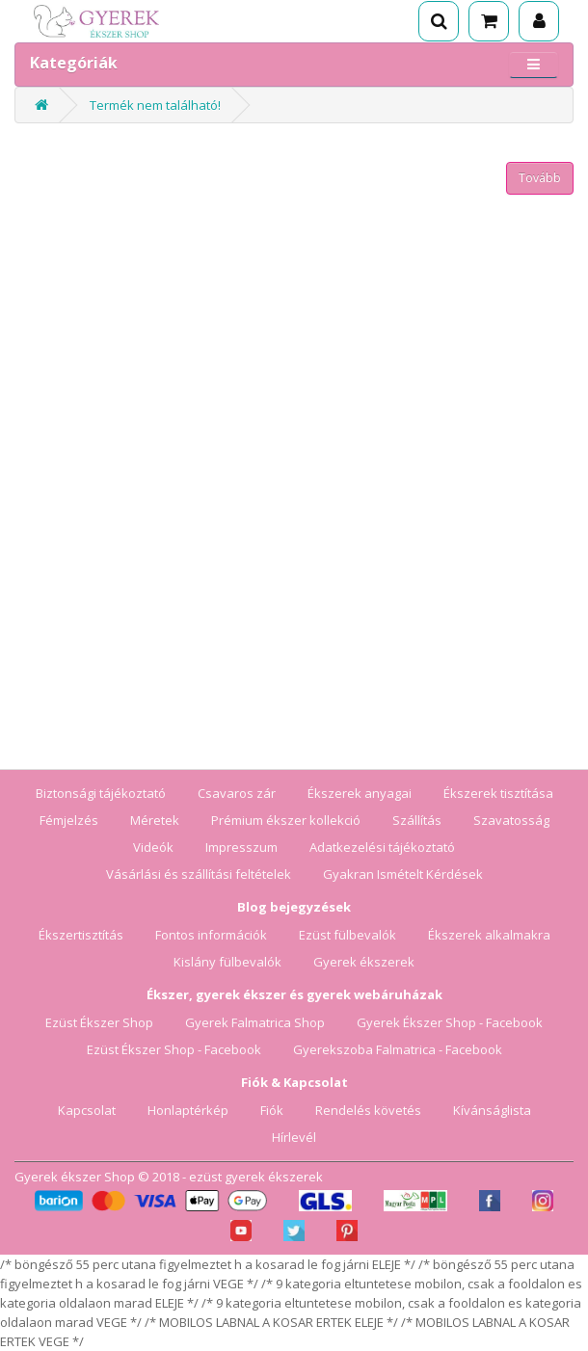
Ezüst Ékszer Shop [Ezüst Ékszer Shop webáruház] (99, 1022)
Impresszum (241, 847)
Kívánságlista (492, 1110)
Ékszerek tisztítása (498, 793)
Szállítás (416, 820)
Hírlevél (294, 1137)
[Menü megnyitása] (533, 64)
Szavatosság (511, 820)
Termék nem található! (155, 105)
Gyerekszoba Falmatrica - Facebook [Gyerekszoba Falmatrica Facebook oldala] (397, 1049)
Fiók (271, 1110)
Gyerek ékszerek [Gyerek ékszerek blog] (363, 961)
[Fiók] (539, 21)
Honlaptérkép (187, 1110)
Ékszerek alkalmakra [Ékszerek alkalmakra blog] (489, 934)
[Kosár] (488, 21)
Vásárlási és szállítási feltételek (198, 874)
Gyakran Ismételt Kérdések (403, 874)
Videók (153, 847)
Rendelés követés (368, 1110)
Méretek (154, 820)
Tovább (540, 178)
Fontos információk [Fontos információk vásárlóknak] (211, 934)
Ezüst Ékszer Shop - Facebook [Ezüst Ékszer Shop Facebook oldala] (174, 1049)
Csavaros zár (237, 793)
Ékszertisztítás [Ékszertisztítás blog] (81, 934)
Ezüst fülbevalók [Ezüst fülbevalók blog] (347, 934)
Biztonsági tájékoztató (101, 793)
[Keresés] (438, 21)
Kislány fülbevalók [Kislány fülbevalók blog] (227, 961)
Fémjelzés (69, 820)
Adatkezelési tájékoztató (382, 847)
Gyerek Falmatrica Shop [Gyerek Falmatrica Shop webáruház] (255, 1022)
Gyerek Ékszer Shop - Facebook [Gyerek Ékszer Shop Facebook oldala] (450, 1022)
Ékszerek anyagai (359, 793)
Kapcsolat (87, 1110)
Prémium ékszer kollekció (286, 820)
